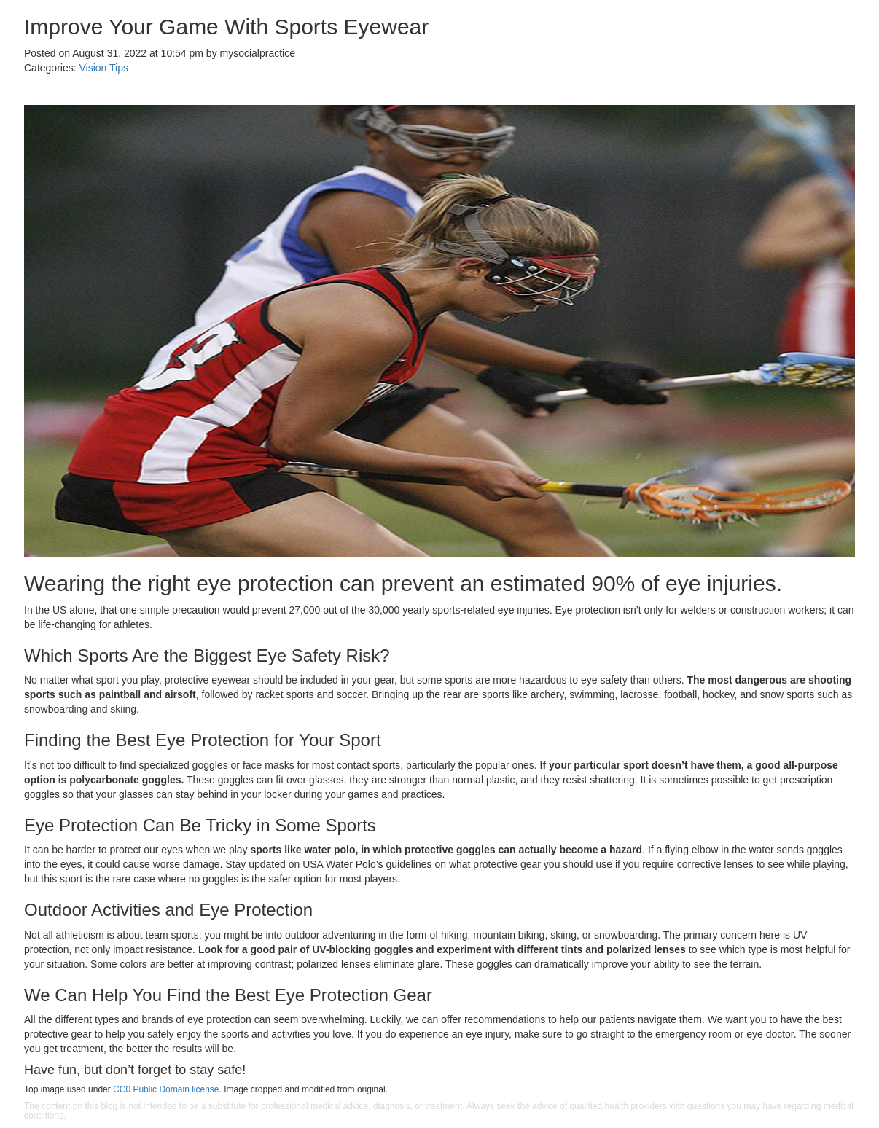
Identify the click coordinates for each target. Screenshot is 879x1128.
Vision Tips (103, 68)
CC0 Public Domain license (166, 1089)
